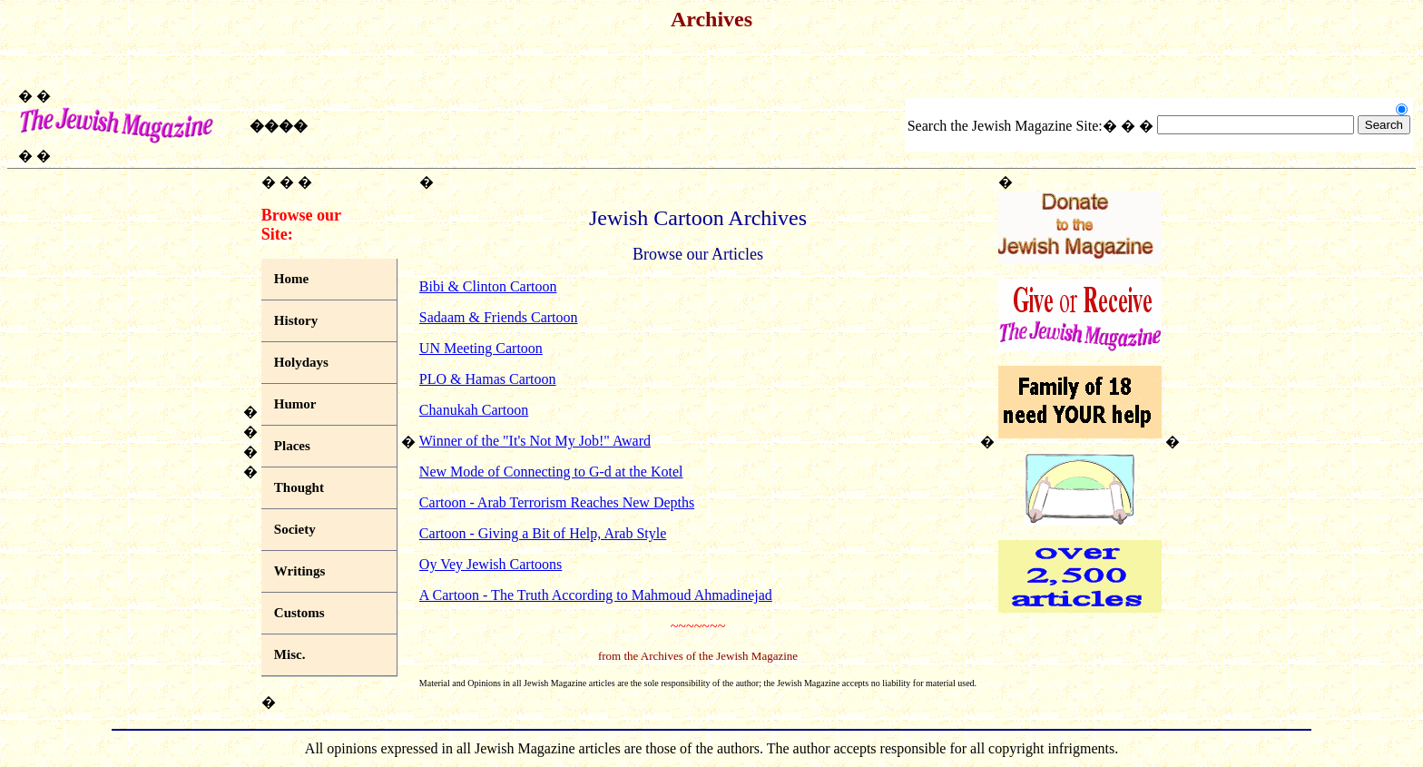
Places (292, 445)
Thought (299, 487)
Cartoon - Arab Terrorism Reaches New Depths (556, 502)
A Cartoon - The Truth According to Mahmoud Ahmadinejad (595, 595)
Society (295, 529)
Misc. (290, 654)
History (296, 320)
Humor (295, 404)
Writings (299, 571)
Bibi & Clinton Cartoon (488, 286)
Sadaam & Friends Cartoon (498, 317)
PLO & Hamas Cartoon (487, 379)
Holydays (301, 362)
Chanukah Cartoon (473, 410)
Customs (299, 612)
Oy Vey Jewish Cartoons (490, 564)
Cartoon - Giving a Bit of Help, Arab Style (542, 533)
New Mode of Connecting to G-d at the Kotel (551, 471)
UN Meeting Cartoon (481, 348)
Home (291, 278)
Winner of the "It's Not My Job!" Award (535, 440)
